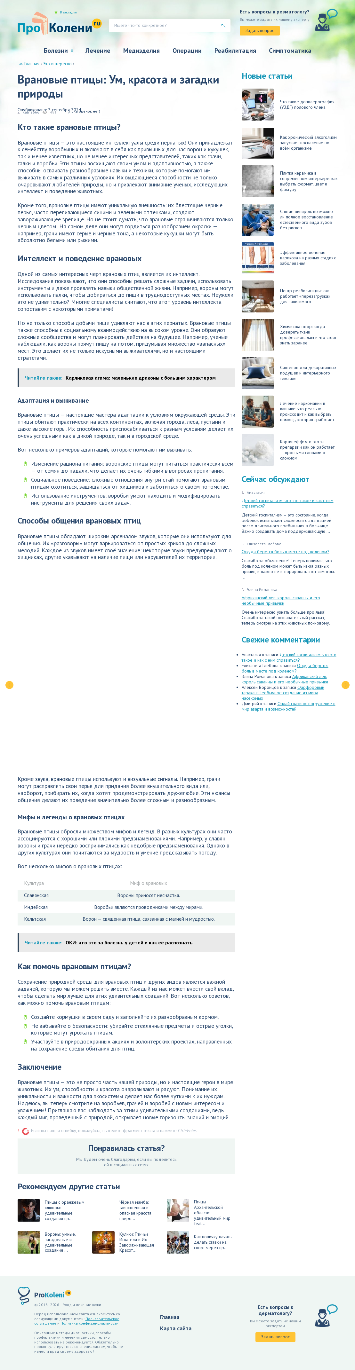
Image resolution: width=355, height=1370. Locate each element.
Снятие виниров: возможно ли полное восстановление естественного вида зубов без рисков (287, 220)
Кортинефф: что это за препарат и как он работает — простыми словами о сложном (288, 450)
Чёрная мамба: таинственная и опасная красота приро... (135, 1210)
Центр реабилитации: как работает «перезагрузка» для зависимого (286, 296)
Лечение (97, 50)
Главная (169, 1317)
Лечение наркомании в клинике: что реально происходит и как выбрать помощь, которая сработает (288, 412)
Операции (187, 50)
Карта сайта (175, 1328)
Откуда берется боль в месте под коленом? (285, 552)
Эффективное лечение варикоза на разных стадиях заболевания (289, 258)
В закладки (68, 12)
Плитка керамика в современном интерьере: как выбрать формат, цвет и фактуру (289, 181)
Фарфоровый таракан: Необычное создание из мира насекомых (283, 692)
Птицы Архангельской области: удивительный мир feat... (198, 1212)
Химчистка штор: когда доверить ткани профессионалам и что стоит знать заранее (289, 335)
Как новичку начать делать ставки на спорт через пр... (199, 1242)
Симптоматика (290, 50)
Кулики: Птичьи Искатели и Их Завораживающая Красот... (123, 1242)
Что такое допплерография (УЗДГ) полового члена (288, 105)
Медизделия (141, 50)
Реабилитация (235, 50)
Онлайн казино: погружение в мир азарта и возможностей (288, 706)
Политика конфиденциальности (89, 1323)
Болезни (56, 50)
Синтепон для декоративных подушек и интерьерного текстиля (289, 373)
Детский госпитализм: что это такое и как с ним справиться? (288, 503)
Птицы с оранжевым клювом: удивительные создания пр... (51, 1210)
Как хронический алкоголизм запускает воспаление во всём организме (289, 143)
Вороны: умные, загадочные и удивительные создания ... (47, 1242)
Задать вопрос (260, 30)
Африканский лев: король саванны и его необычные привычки (281, 600)
